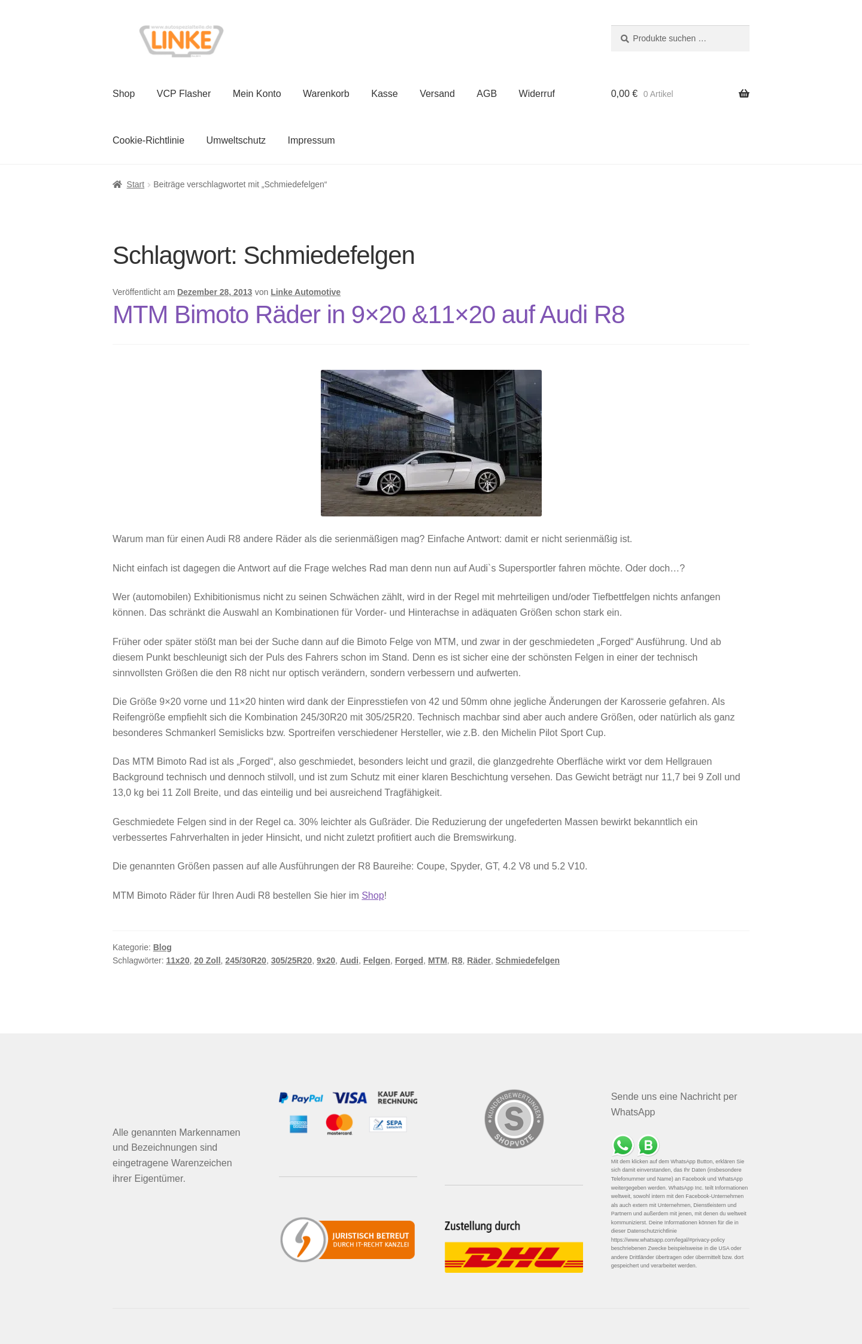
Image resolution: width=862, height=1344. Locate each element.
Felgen (376, 960)
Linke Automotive (306, 292)
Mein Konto (257, 94)
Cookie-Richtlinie (148, 140)
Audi (349, 960)
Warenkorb (326, 94)
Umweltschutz (236, 140)
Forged (409, 960)
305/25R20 (291, 960)
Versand (437, 94)
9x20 (326, 960)
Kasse (384, 94)
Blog (162, 947)
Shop (124, 94)
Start (136, 184)
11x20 (178, 960)
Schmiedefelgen (528, 960)
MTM (437, 960)
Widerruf (537, 94)
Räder (479, 960)
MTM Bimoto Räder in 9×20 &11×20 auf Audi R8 (369, 314)
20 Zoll (207, 960)
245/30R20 (245, 960)
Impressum (311, 140)
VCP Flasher (184, 94)
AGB (486, 94)
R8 (457, 960)
